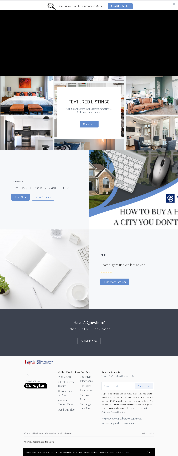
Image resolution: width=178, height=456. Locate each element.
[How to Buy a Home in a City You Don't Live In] (133, 189)
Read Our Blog (66, 409)
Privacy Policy (148, 433)
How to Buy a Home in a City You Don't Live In (42, 188)
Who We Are (64, 376)
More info (125, 452)
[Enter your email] (119, 386)
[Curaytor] (35, 388)
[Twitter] (27, 374)
